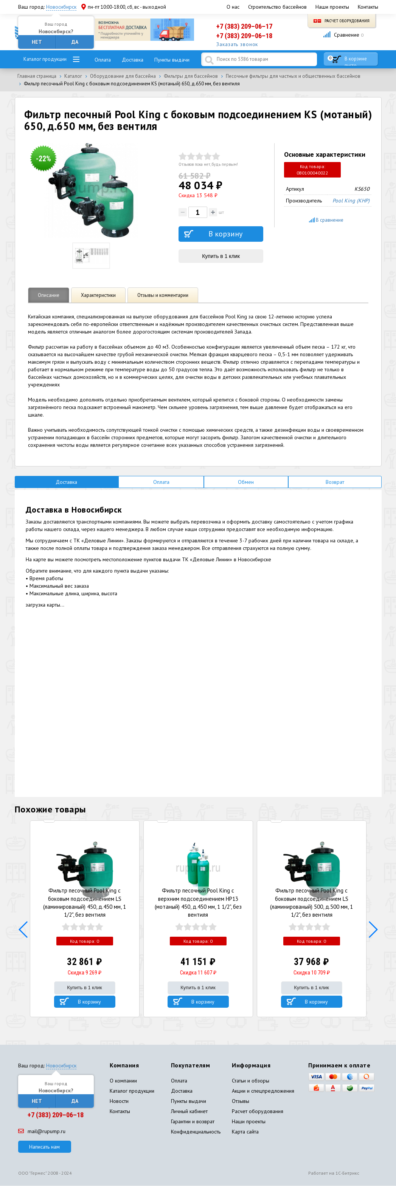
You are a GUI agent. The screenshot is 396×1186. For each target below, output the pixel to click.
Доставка (132, 59)
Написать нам (44, 1146)
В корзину (89, 1001)
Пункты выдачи (171, 59)
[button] (24, 930)
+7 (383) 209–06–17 (244, 26)
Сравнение (343, 34)
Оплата (103, 59)
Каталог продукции (45, 59)
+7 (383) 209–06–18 (244, 36)
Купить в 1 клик (221, 256)
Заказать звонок (237, 44)
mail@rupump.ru (41, 1131)
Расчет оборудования (342, 21)
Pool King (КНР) (351, 200)
